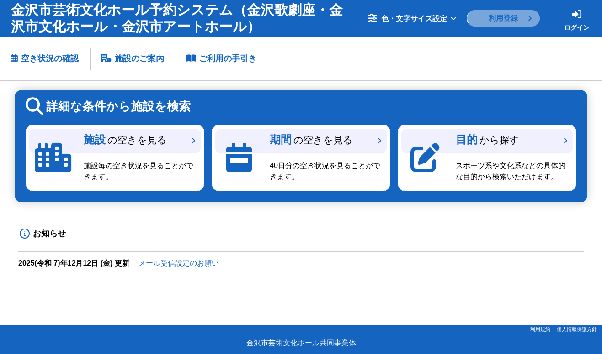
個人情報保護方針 (577, 329)
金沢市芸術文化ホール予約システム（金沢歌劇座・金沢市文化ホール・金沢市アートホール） (177, 18)
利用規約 (540, 329)
